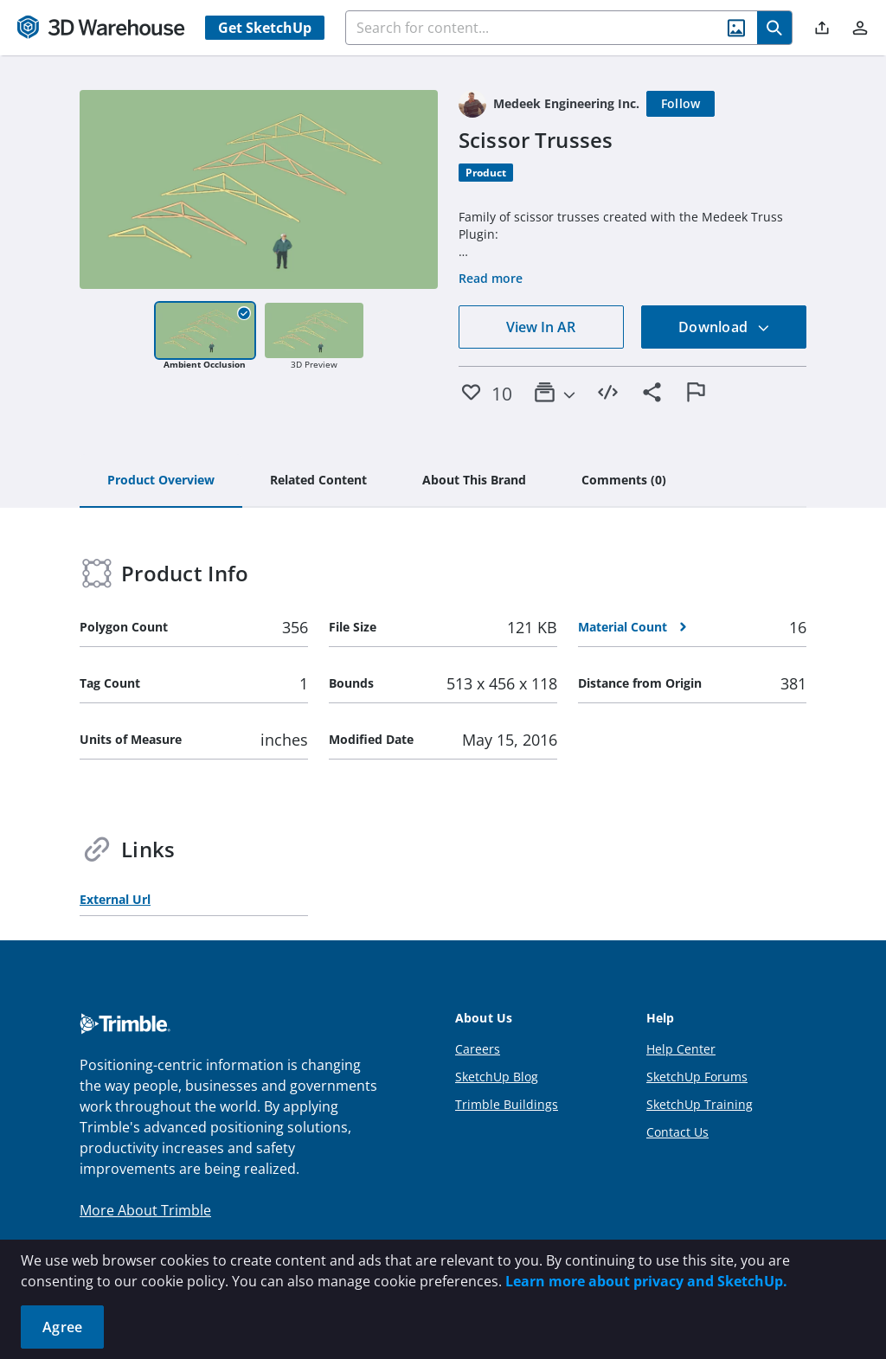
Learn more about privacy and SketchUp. (646, 1281)
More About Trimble (145, 1210)
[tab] (161, 481)
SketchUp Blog (496, 1076)
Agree (62, 1327)
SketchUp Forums (697, 1076)
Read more (491, 278)
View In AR (540, 327)
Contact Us (677, 1132)
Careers (477, 1049)
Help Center (681, 1049)
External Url (115, 899)
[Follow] (681, 104)
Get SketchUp (264, 27)
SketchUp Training (699, 1104)
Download (724, 327)
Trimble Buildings (506, 1104)
